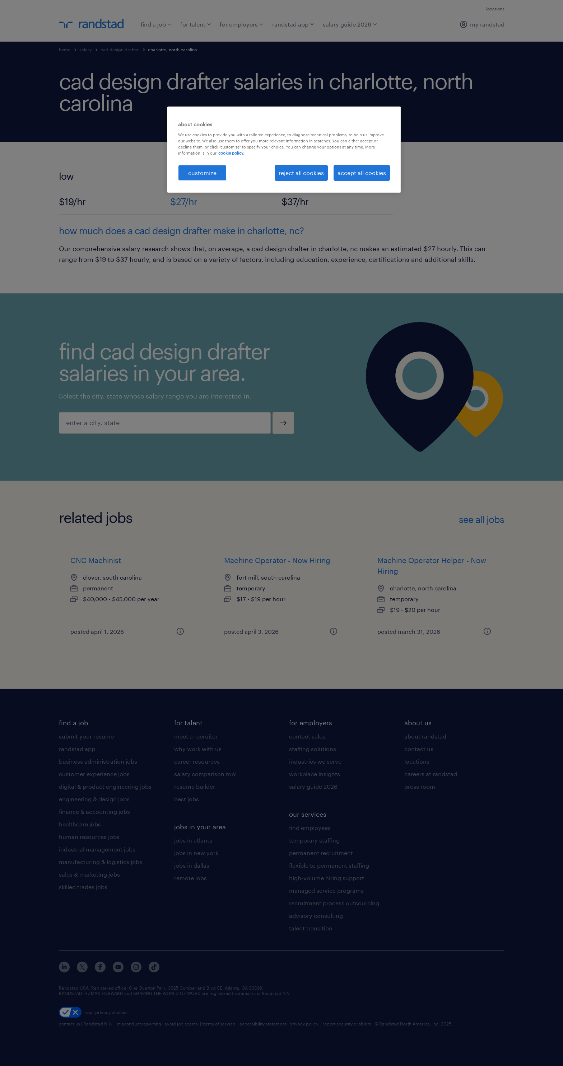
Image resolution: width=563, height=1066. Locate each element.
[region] (284, 150)
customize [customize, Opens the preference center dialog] (202, 172)
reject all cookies (301, 172)
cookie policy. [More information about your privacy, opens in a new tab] (231, 153)
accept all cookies (362, 172)
